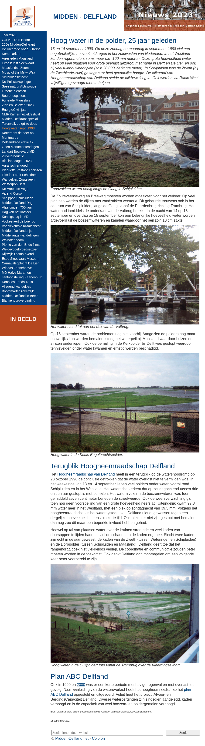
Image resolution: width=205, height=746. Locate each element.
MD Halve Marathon (16, 272)
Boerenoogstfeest (14, 96)
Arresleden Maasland (17, 58)
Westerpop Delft (13, 184)
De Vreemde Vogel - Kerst (21, 49)
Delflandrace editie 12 (17, 142)
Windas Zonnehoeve (17, 268)
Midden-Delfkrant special (20, 119)
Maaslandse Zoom (15, 68)
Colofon (98, 738)
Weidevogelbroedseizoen (20, 249)
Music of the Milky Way (18, 72)
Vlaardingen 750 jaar (17, 207)
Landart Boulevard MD (18, 151)
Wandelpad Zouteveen (18, 179)
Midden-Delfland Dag (17, 203)
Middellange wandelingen (20, 235)
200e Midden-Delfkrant (18, 44)
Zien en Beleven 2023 (18, 105)
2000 (81, 685)
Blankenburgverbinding (18, 300)
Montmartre (10, 137)
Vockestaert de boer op (18, 221)
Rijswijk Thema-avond (18, 254)
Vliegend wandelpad (16, 286)
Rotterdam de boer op (18, 133)
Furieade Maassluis (16, 100)
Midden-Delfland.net (72, 738)
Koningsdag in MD (15, 217)
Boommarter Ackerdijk (18, 291)
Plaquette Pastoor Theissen (22, 170)
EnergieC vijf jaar (14, 109)
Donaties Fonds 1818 (17, 282)
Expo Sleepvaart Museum (20, 258)
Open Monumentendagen (20, 147)
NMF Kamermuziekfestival (21, 114)
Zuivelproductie (13, 156)
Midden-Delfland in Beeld (20, 296)
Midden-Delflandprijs (17, 231)
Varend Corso (12, 193)
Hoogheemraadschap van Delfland (86, 474)
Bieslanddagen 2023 (17, 161)
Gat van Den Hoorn (16, 40)
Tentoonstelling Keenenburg (22, 277)
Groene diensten (14, 91)
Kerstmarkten (11, 54)
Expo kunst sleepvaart (18, 63)
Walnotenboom (13, 240)
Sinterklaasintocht (15, 77)
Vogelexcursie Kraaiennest (21, 226)
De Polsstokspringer (16, 82)
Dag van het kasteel (16, 212)
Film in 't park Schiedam (19, 175)
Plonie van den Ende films (21, 244)
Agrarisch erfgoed (15, 165)
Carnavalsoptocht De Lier (20, 263)
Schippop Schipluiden (17, 198)
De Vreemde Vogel (15, 189)
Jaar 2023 (9, 35)
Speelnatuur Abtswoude (19, 86)
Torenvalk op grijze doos (19, 123)
